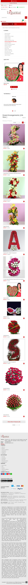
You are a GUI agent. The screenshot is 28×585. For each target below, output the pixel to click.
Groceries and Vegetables (9, 53)
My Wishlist (4, 458)
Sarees (9, 503)
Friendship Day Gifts (11, 498)
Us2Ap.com (11, 492)
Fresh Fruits (7, 48)
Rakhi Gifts (21, 500)
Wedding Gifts (15, 496)
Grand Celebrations (7, 199)
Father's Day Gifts (4, 498)
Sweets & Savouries (8, 49)
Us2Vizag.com (11, 494)
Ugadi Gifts (17, 500)
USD (10, 5)
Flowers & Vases (7, 38)
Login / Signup (4, 7)
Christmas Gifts (5, 500)
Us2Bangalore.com (4, 493)
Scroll (26, 582)
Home (4, 27)
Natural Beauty (6, 414)
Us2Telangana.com (17, 492)
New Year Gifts (9, 497)
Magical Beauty (6, 226)
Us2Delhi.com (17, 493)
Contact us (3, 9)
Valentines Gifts (3, 497)
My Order (3, 456)
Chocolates (20, 502)
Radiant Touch (6, 316)
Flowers (6, 27)
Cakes (9, 502)
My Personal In (4, 462)
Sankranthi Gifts (11, 500)
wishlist (25, 21)
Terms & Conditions (5, 449)
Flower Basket (7, 34)
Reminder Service (5, 460)
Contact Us (4, 452)
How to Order (4, 465)
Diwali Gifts (21, 499)
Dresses (12, 503)
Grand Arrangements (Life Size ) (14, 27)
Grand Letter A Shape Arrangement (9, 252)
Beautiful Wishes (6, 388)
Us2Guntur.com (22, 493)
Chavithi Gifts (10, 499)
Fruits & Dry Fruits (8, 52)
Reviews (3, 448)
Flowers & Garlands (8, 45)
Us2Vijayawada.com (4, 494)
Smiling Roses (6, 335)
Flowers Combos (8, 37)
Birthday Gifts (10, 496)
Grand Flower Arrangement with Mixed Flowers (12, 173)
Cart (22, 21)
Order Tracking (12, 7)
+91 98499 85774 (21, 7)
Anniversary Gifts (21, 496)
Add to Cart (15, 86)
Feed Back (3, 453)
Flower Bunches (7, 33)
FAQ (2, 466)
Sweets (16, 502)
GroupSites (4, 5)
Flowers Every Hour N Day (9, 40)
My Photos (3, 459)
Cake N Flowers (7, 55)
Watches (5, 503)
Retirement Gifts (15, 497)
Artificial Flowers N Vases (9, 36)
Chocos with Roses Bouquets (10, 44)
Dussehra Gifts (15, 499)
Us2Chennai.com (11, 493)
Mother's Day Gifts (22, 497)
